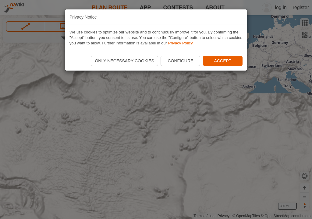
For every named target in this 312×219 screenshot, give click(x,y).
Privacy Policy (180, 43)
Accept (223, 60)
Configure (180, 60)
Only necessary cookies (124, 60)
